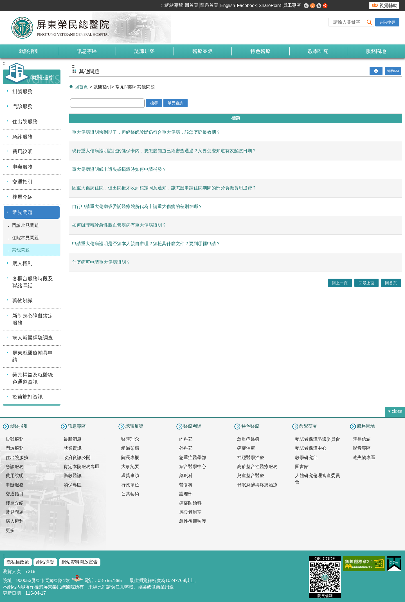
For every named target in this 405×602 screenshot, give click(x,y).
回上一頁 (340, 283)
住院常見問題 (25, 237)
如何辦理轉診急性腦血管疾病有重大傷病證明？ (119, 225)
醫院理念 (130, 439)
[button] (369, 22)
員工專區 (292, 5)
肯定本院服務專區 (82, 466)
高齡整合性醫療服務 (257, 466)
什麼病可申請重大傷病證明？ (101, 262)
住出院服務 (25, 121)
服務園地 (376, 51)
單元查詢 (175, 103)
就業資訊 (73, 448)
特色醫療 (260, 51)
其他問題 (21, 249)
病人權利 (22, 263)
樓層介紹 (22, 197)
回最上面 (366, 283)
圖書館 (302, 466)
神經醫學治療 (250, 457)
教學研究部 (306, 457)
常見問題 (22, 212)
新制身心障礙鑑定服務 (32, 319)
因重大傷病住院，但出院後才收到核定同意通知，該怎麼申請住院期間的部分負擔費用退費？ (164, 187)
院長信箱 (362, 439)
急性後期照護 (192, 521)
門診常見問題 (25, 225)
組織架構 (130, 448)
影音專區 (362, 448)
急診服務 (22, 137)
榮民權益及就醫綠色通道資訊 (32, 378)
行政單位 (130, 484)
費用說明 (22, 152)
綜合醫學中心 (192, 466)
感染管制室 (190, 512)
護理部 (186, 493)
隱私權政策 (17, 562)
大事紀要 (130, 466)
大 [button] (318, 5)
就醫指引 (29, 51)
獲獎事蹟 (130, 475)
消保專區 (73, 484)
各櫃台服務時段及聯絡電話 (32, 282)
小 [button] (306, 5)
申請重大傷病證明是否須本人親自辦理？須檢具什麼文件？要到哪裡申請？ (146, 243)
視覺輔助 (388, 5)
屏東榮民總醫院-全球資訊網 (63, 27)
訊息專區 (87, 51)
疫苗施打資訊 (27, 397)
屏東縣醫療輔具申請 (32, 356)
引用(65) (393, 71)
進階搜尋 (387, 22)
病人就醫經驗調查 (32, 338)
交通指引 (22, 182)
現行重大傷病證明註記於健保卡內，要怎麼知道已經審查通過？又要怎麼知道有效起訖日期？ (164, 150)
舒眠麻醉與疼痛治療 (257, 484)
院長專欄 (130, 457)
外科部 (186, 448)
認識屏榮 (144, 51)
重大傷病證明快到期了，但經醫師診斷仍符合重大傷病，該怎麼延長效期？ (146, 132)
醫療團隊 (202, 51)
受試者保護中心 (311, 448)
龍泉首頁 (209, 5)
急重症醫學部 (192, 457)
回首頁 (191, 5)
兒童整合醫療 (250, 475)
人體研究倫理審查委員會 (317, 478)
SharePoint (270, 5)
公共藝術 (130, 493)
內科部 (186, 439)
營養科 (186, 484)
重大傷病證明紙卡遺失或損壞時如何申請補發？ (119, 169)
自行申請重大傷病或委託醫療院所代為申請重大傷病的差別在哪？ (137, 206)
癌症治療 (246, 448)
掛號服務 (22, 91)
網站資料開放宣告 (80, 562)
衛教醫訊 (73, 475)
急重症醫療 (248, 439)
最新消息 (73, 439)
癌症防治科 (190, 503)
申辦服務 (22, 167)
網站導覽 (174, 5)
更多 (10, 530)
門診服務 (22, 106)
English (227, 5)
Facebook (247, 5)
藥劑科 (186, 475)
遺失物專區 (364, 457)
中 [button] (312, 5)
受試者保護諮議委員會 (317, 439)
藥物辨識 (22, 300)
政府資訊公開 (77, 457)
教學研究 (318, 51)
